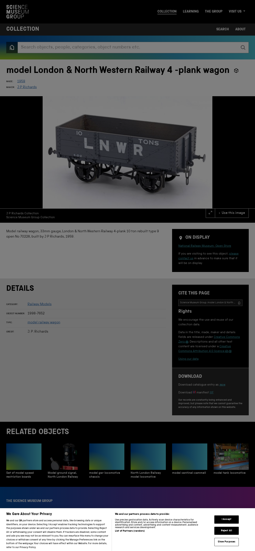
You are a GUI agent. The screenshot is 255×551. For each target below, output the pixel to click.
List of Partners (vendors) (130, 535)
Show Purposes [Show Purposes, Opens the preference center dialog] (226, 546)
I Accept (226, 523)
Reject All (226, 535)
